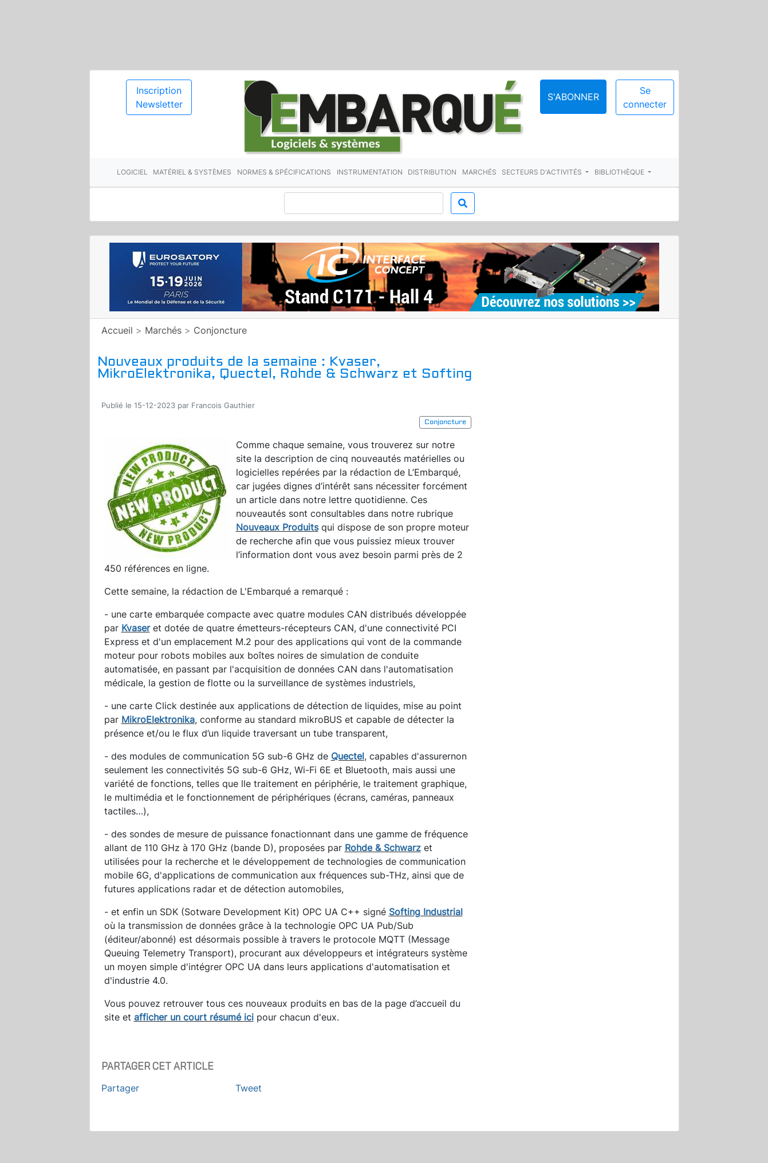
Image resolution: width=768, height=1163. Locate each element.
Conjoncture (220, 330)
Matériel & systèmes (192, 172)
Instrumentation (370, 172)
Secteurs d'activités (543, 172)
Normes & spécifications (284, 172)
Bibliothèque (620, 172)
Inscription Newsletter (159, 97)
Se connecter (645, 97)
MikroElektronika (158, 719)
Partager (120, 1088)
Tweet (248, 1088)
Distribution (432, 172)
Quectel (347, 756)
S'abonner (573, 96)
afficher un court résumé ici (194, 1017)
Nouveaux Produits (277, 527)
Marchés (479, 172)
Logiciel (132, 172)
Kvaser (135, 628)
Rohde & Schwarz (383, 847)
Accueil (117, 330)
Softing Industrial (426, 911)
